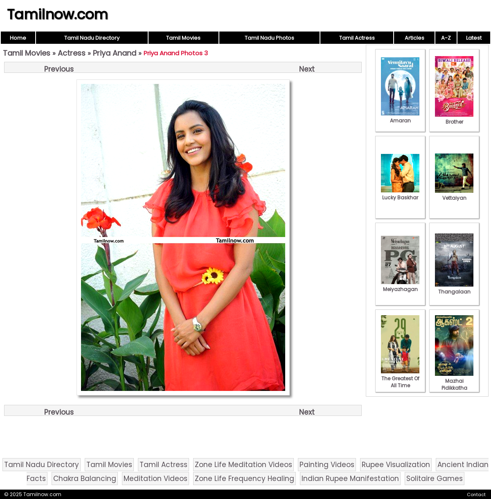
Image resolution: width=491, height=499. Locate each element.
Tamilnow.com (57, 14)
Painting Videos (327, 465)
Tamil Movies (183, 38)
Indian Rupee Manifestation (350, 478)
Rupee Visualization (396, 465)
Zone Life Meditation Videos (243, 465)
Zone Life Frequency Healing (244, 478)
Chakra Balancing (84, 478)
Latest (474, 38)
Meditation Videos (155, 478)
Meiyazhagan (400, 286)
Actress (72, 53)
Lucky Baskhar (400, 194)
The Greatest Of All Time (400, 378)
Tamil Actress (357, 38)
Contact (476, 494)
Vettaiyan (454, 194)
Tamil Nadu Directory (91, 38)
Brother (454, 118)
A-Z (446, 38)
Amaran (400, 117)
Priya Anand (114, 53)
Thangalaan (454, 288)
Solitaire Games (434, 478)
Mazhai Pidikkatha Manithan (454, 384)
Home (18, 38)
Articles (414, 38)
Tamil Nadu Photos (269, 38)
